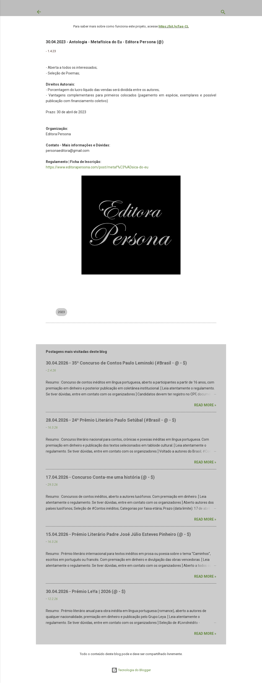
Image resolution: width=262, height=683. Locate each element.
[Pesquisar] (223, 13)
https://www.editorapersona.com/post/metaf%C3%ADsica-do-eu (97, 167)
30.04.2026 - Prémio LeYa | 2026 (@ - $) (86, 591)
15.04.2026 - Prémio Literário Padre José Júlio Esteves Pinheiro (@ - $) (118, 534)
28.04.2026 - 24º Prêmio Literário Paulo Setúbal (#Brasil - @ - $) (111, 420)
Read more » (205, 405)
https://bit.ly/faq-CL (173, 26)
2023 (61, 312)
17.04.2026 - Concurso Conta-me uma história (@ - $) (100, 477)
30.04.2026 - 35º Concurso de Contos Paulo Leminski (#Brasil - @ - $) (116, 362)
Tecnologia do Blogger (131, 670)
